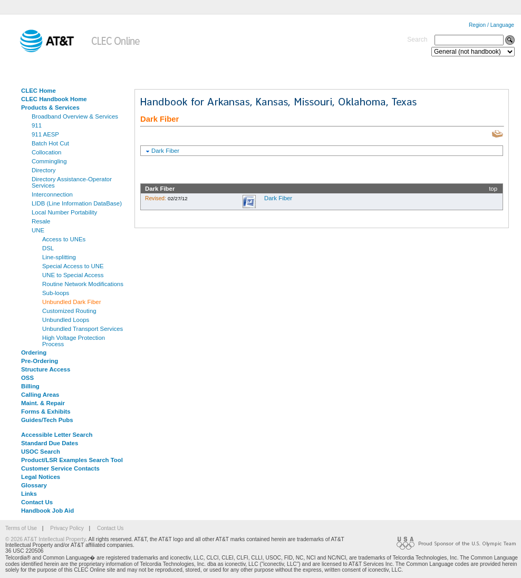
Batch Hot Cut (50, 143)
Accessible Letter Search (57, 435)
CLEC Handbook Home (54, 99)
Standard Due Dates (49, 443)
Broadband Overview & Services (75, 116)
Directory (44, 170)
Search (417, 39)
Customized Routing (69, 311)
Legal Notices (40, 477)
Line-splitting (59, 257)
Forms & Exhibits (46, 411)
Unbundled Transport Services (82, 329)
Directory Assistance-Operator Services (72, 182)
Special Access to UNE (73, 266)
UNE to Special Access (73, 275)
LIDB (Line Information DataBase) (77, 203)
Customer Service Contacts (60, 468)
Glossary (34, 485)
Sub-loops (55, 293)
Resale (41, 221)
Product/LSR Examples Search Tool (72, 460)
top (493, 188)
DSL (48, 248)
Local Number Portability (64, 212)
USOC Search (40, 451)
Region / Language (491, 25)
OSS (27, 378)
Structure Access (45, 369)
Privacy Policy (66, 528)
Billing (30, 386)
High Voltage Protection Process (73, 341)
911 (37, 125)
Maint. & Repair (43, 403)
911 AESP (45, 134)
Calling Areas (40, 394)
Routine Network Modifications (82, 284)
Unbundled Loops (65, 320)
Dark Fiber (165, 151)
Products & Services (50, 107)
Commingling (49, 161)
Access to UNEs (63, 239)
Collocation (46, 152)
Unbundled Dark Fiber (71, 302)
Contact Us (37, 502)
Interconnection (52, 194)
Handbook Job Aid (47, 510)
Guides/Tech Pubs (47, 420)
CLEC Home (38, 90)
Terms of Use (21, 528)
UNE (38, 230)
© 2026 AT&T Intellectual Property (45, 539)
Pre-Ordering (39, 361)
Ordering (33, 352)
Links (29, 494)
